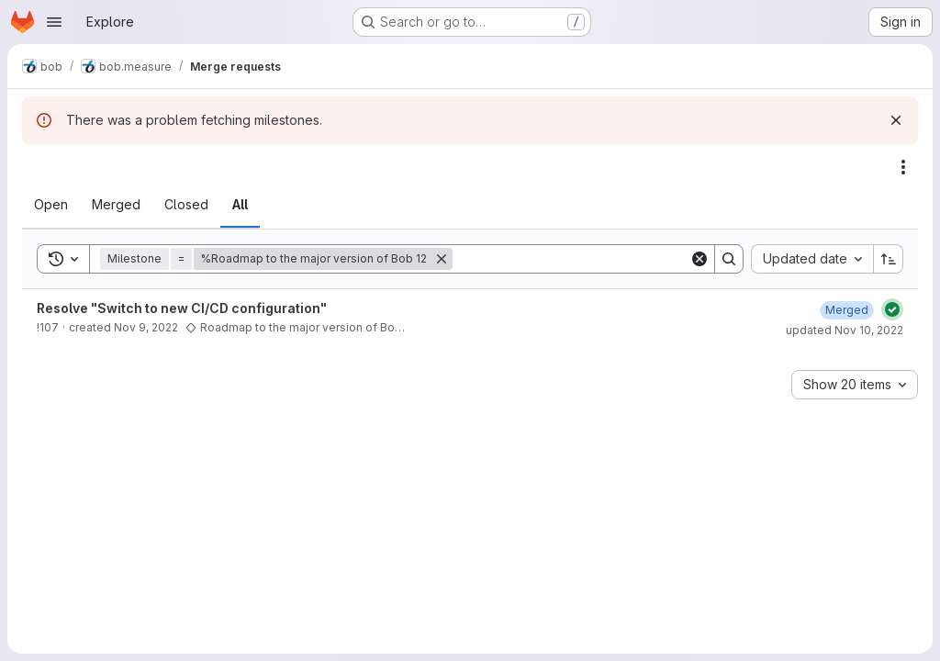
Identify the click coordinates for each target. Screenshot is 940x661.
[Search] (571, 259)
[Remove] (442, 259)
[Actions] (903, 167)
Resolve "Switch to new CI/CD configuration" (182, 308)
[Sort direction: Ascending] (888, 259)
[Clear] (699, 259)
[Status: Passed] (892, 309)
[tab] (51, 205)
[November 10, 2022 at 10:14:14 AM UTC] (847, 309)
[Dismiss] (896, 120)
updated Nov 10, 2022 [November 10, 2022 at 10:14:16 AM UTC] (844, 330)
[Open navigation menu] (54, 22)
